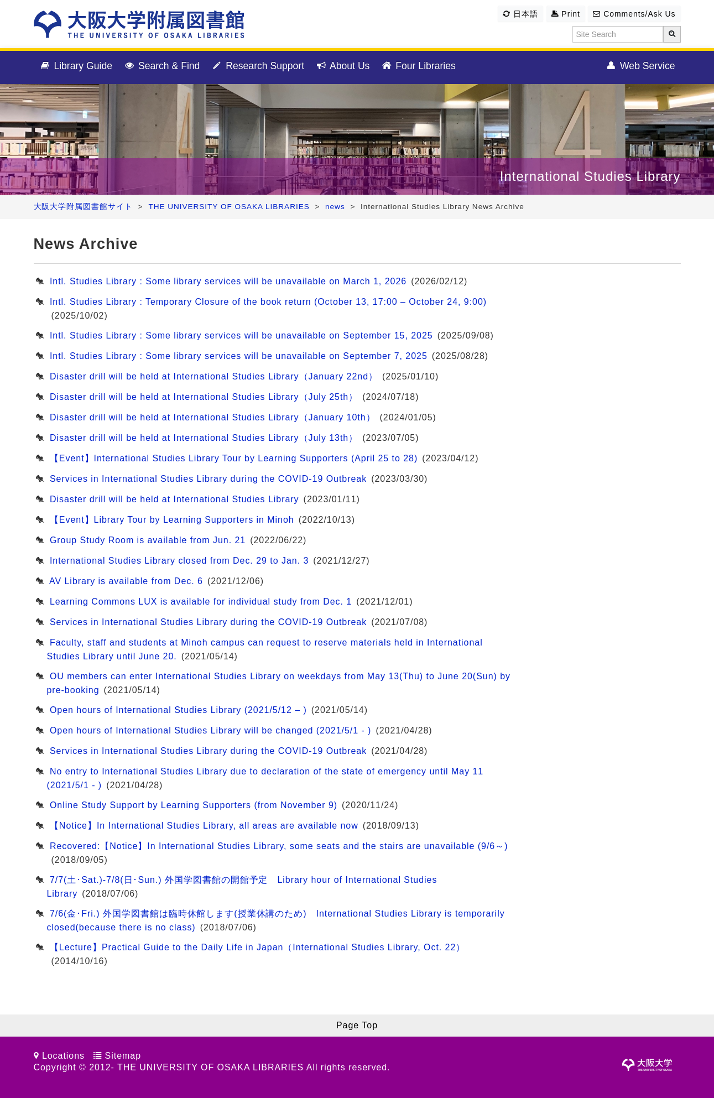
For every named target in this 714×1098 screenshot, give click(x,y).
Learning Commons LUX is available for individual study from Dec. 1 (201, 601)
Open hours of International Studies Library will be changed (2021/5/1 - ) (211, 730)
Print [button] (565, 13)
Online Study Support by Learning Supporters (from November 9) (193, 805)
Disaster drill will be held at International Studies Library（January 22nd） (214, 376)
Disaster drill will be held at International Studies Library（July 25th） (204, 397)
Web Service (640, 66)
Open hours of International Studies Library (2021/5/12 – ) (178, 710)
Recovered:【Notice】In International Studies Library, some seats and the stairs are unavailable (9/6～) (279, 846)
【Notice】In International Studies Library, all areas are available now (204, 825)
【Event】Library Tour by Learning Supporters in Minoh (172, 519)
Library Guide (76, 66)
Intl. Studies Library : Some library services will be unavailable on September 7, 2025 (239, 356)
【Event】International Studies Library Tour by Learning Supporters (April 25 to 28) (234, 458)
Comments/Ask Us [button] (634, 13)
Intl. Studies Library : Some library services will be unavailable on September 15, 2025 (241, 335)
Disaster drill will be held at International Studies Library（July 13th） (204, 438)
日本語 (520, 13)
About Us (342, 66)
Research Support (257, 66)
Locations (63, 1055)
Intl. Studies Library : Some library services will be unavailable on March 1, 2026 (228, 281)
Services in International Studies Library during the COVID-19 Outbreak (208, 478)
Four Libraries (418, 66)
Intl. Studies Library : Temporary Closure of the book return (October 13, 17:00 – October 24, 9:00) (268, 301)
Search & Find (161, 66)
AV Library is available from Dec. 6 (126, 581)
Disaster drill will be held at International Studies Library (174, 499)
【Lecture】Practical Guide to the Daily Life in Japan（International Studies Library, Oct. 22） (257, 947)
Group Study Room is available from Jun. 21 (148, 540)
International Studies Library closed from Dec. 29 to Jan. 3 (179, 560)
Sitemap (123, 1055)
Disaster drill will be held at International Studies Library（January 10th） (213, 417)
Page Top (357, 1025)
